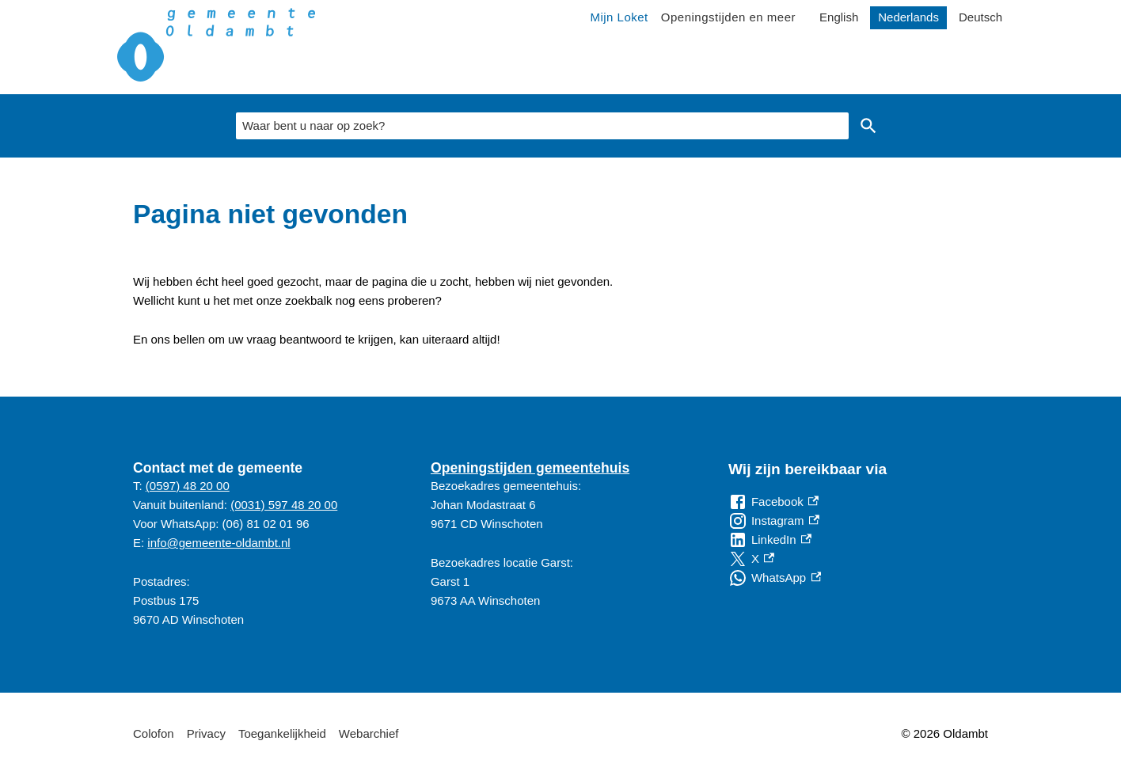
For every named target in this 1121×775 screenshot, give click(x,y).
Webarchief (369, 733)
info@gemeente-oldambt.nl (218, 542)
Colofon (153, 733)
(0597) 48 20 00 (188, 485)
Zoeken (868, 126)
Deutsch (980, 17)
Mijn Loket (619, 17)
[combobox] (542, 125)
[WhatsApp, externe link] (774, 577)
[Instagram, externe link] (773, 520)
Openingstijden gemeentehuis (530, 468)
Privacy (206, 733)
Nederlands (908, 17)
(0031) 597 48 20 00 (283, 504)
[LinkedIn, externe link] (769, 539)
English (838, 17)
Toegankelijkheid (282, 733)
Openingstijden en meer (728, 17)
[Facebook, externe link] (773, 501)
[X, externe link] (751, 558)
